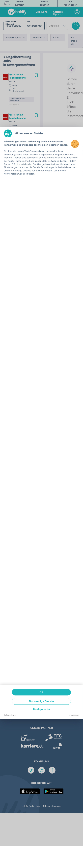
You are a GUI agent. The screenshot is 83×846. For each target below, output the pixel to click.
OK (41, 692)
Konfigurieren (41, 709)
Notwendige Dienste (41, 701)
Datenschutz (10, 715)
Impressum (74, 715)
